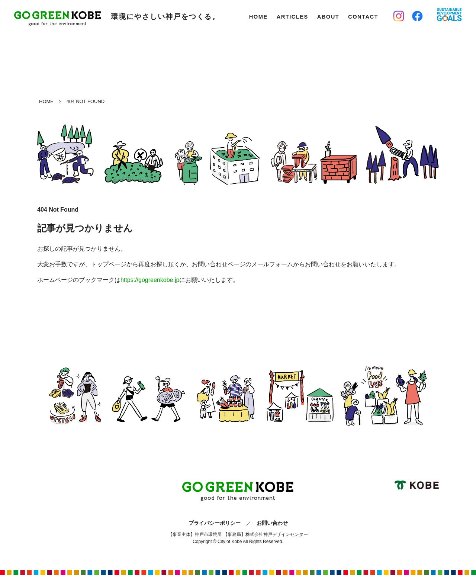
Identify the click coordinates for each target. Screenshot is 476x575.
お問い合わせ (272, 523)
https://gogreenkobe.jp (149, 280)
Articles (292, 17)
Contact (363, 17)
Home (258, 17)
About (328, 17)
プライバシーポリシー (215, 523)
